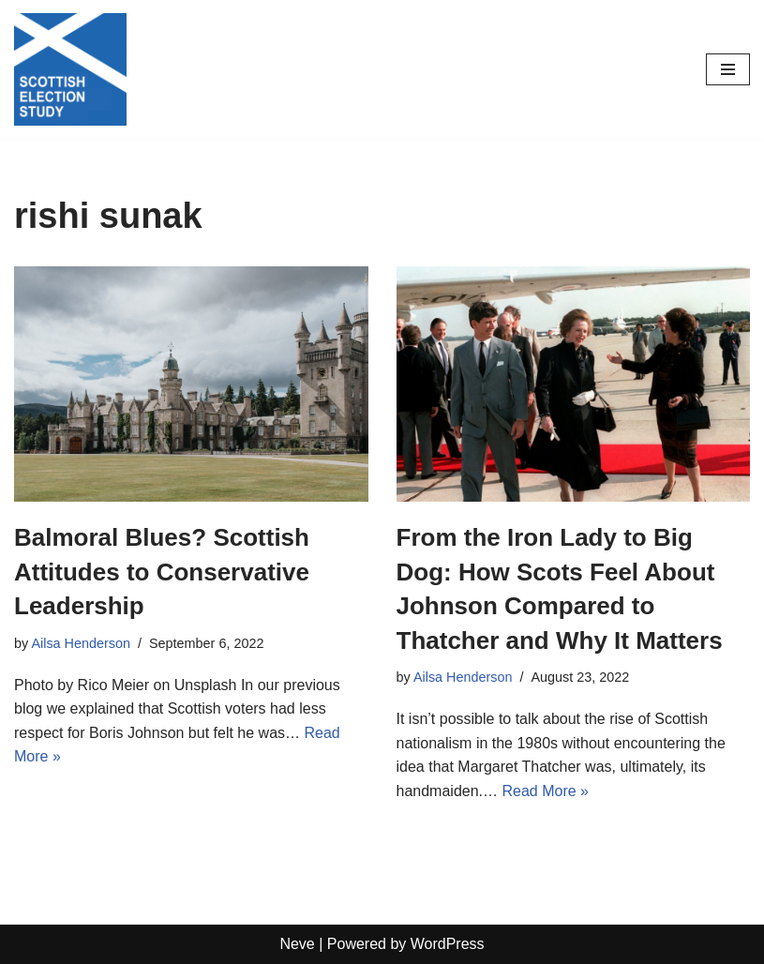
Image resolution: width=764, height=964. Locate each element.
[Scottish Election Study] (70, 69)
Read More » (545, 791)
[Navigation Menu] (728, 69)
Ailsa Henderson (80, 643)
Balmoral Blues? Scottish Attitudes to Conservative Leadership (161, 571)
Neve (296, 944)
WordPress (448, 944)
